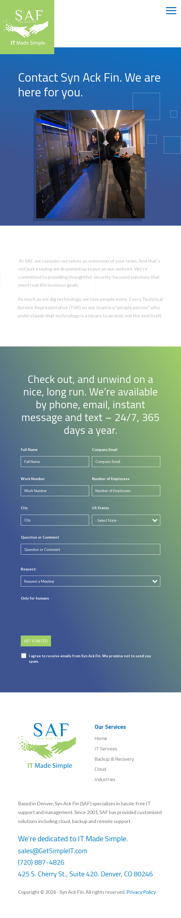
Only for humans (35, 598)
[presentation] (62, 615)
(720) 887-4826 (41, 862)
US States (100, 508)
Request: (28, 569)
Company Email (104, 449)
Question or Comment (40, 537)
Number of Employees (110, 479)
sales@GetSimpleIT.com (53, 851)
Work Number (33, 479)
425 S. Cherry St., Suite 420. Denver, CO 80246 (86, 874)
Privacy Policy (141, 892)
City (24, 508)
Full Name (29, 449)
